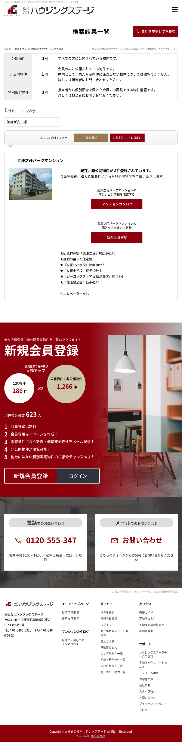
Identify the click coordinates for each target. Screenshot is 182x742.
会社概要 (144, 685)
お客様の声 (146, 679)
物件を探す (107, 612)
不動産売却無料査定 (151, 625)
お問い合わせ (147, 697)
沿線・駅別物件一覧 (113, 659)
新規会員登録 (109, 618)
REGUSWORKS (98, 736)
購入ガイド (107, 641)
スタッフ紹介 (147, 691)
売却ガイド (146, 612)
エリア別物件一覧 (112, 653)
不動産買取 (146, 631)
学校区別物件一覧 (112, 666)
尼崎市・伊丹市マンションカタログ (76, 642)
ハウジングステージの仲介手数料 (153, 654)
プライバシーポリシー (153, 704)
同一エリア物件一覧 (113, 672)
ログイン (106, 625)
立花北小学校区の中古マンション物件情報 (42, 49)
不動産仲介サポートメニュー (153, 664)
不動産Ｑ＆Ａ (109, 647)
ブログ (143, 710)
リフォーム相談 (149, 673)
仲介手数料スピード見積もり (114, 633)
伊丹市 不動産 (70, 618)
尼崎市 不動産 (11, 49)
